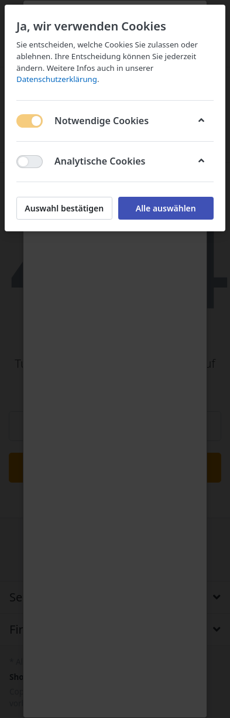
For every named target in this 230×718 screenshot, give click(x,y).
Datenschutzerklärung (56, 79)
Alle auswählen (166, 208)
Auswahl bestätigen (64, 208)
